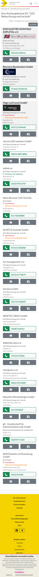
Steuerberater (20, 549)
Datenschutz (19, 522)
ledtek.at (7, 168)
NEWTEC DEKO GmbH (15, 315)
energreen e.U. (10, 369)
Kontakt (20, 508)
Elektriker (19, 553)
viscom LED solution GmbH (17, 141)
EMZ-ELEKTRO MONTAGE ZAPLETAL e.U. (17, 30)
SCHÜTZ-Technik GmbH (15, 229)
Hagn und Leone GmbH (15, 102)
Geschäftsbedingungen (19, 519)
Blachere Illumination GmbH (18, 66)
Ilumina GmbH (10, 288)
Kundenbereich (19, 501)
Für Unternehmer (19, 498)
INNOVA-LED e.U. (12, 342)
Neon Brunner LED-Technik (17, 197)
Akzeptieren (19, 572)
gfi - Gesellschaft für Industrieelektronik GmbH (17, 425)
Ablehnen (9, 575)
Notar (19, 546)
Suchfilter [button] (33, 24)
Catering (19, 543)
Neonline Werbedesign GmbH (18, 396)
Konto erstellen (19, 504)
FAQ (19, 525)
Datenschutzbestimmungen (24, 575)
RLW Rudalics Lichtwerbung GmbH (17, 455)
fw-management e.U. (14, 261)
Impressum (19, 515)
